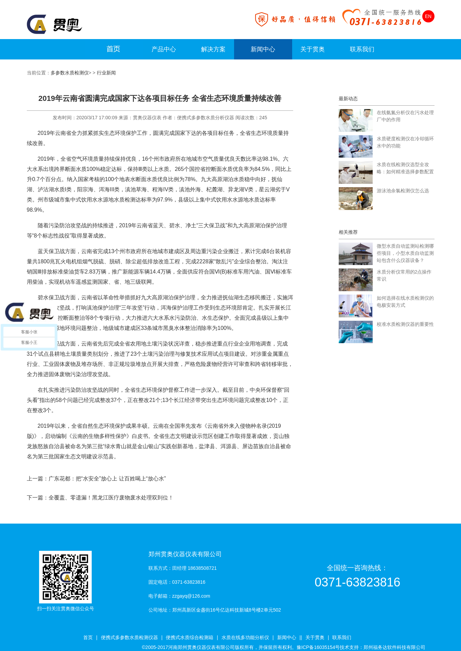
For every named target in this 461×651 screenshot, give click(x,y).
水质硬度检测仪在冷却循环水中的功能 (405, 142)
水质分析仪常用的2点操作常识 (404, 275)
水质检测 (125, 200)
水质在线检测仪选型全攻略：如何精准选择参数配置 (405, 168)
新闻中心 (263, 49)
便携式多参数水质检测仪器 (129, 637)
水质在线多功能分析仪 (245, 637)
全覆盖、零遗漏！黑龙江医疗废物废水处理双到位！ (111, 497)
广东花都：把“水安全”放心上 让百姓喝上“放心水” (107, 478)
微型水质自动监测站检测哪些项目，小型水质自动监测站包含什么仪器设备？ (405, 253)
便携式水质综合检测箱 (189, 637)
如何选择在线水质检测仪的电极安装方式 (405, 301)
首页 (88, 637)
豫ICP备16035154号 (318, 647)
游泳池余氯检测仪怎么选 (403, 190)
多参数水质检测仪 (70, 72)
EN (428, 16)
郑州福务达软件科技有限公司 (394, 647)
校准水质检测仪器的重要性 (405, 324)
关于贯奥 (312, 49)
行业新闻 (106, 72)
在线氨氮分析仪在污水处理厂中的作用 (405, 116)
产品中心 (164, 49)
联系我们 (362, 49)
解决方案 (213, 49)
